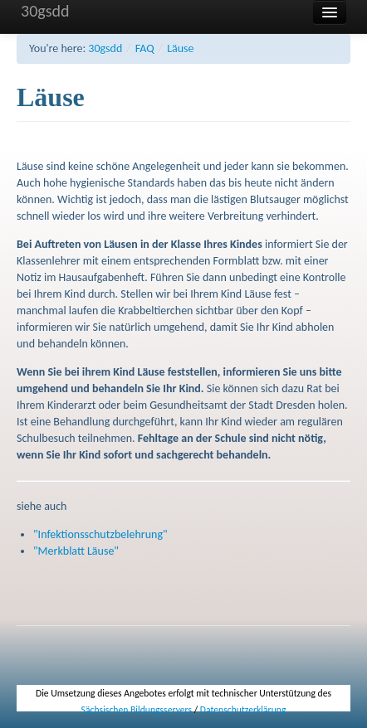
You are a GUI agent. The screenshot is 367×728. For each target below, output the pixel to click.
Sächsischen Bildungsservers (136, 710)
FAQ (144, 48)
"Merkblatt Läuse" (76, 551)
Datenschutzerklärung (243, 710)
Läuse (180, 48)
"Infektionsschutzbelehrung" (100, 534)
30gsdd (45, 11)
